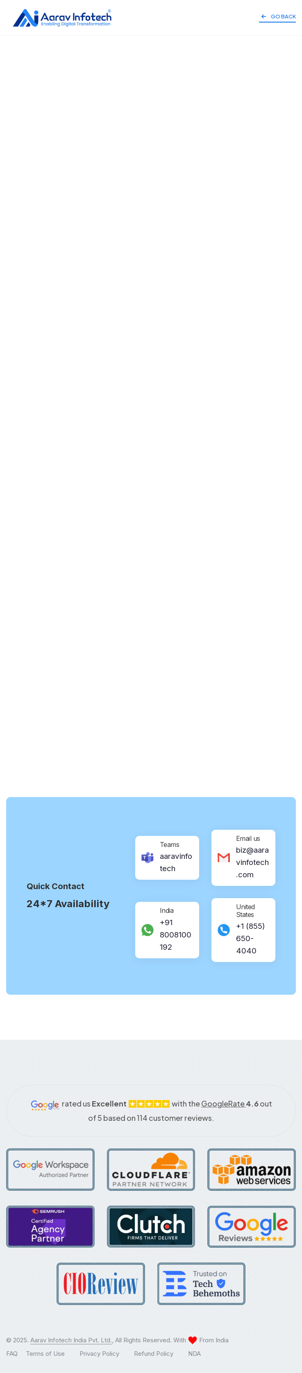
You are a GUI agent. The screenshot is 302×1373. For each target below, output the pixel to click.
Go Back (278, 16)
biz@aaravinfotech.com (252, 862)
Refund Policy (153, 1353)
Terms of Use (45, 1353)
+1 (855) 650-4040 (250, 938)
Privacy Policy (99, 1353)
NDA (194, 1353)
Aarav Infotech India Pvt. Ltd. (71, 1340)
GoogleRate (230, 1103)
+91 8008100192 (175, 935)
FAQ (12, 1353)
